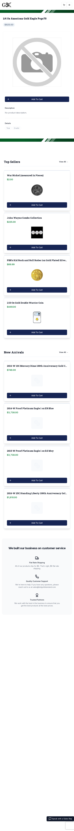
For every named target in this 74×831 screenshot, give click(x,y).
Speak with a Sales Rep (60, 818)
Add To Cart (25, 99)
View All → (63, 162)
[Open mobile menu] (69, 5)
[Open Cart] (64, 5)
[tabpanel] (37, 62)
